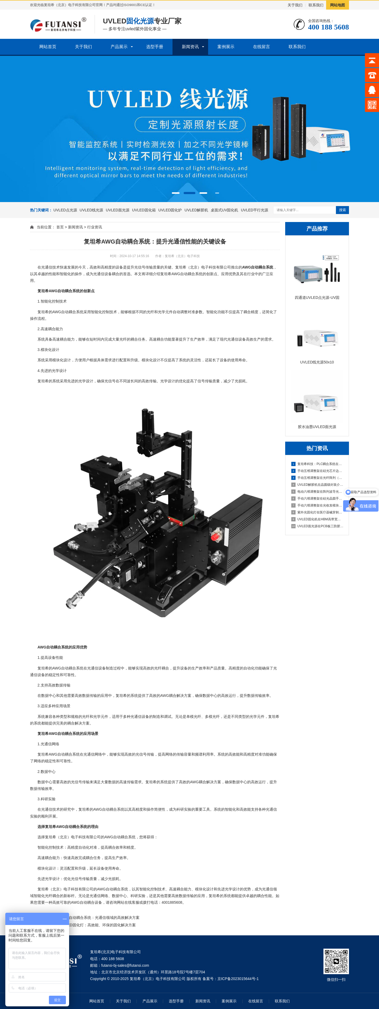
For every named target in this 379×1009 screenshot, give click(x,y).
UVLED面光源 (117, 210)
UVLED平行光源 (254, 210)
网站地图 (337, 5)
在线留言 (261, 46)
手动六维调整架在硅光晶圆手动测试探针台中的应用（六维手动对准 (317, 498)
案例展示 (225, 46)
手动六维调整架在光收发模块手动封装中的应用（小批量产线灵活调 (317, 505)
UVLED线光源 (91, 210)
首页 (60, 227)
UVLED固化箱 (144, 210)
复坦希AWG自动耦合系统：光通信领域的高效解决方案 (94, 917)
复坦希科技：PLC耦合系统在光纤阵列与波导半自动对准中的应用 (317, 464)
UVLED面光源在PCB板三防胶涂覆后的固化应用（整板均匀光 (317, 526)
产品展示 (119, 46)
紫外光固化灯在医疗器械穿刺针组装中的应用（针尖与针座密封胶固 (317, 512)
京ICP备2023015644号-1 (238, 979)
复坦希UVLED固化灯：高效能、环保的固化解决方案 (92, 925)
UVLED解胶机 (196, 210)
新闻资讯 (190, 46)
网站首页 (47, 46)
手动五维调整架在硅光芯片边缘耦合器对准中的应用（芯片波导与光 (317, 471)
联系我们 (316, 5)
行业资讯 (94, 227)
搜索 (342, 210)
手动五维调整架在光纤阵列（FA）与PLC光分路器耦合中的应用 (317, 478)
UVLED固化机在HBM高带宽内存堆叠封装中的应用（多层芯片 (317, 519)
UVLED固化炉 (170, 210)
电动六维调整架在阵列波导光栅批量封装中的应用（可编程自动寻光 (317, 491)
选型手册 (154, 46)
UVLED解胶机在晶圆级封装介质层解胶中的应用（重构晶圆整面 (317, 485)
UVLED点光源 (65, 210)
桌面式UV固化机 (224, 210)
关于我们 (295, 5)
